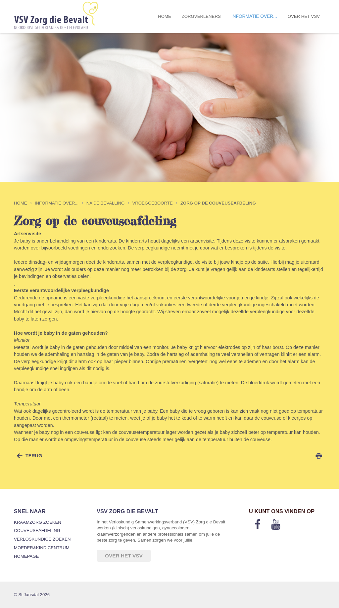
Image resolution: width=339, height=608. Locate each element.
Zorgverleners (201, 16)
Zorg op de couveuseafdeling (218, 203)
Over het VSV (304, 16)
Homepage (26, 556)
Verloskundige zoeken (42, 539)
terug (33, 455)
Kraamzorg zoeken (37, 522)
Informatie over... (254, 16)
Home (164, 16)
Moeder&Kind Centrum (42, 547)
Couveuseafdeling (37, 530)
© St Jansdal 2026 (32, 594)
